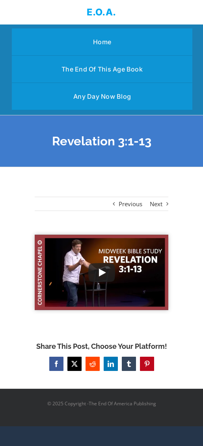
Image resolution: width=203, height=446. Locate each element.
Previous (130, 204)
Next (156, 204)
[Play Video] (101, 272)
